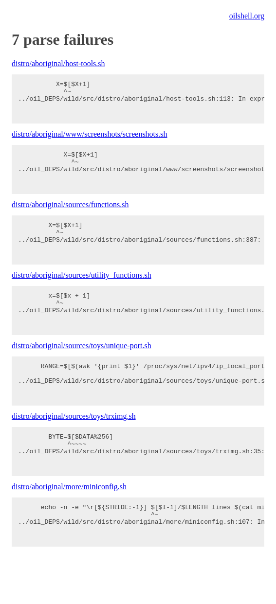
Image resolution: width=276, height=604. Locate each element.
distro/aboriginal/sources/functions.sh (70, 219)
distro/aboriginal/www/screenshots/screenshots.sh (89, 141)
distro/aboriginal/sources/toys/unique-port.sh (81, 375)
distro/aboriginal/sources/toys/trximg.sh (74, 452)
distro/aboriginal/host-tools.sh (58, 63)
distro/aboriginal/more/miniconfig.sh (69, 530)
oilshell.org (246, 16)
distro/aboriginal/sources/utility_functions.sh (81, 297)
